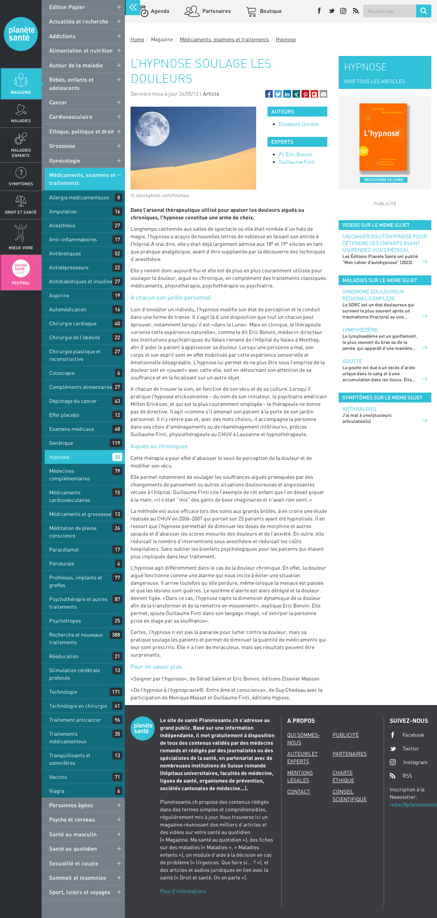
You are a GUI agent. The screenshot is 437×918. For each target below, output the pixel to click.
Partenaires (216, 11)
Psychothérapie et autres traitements (78, 603)
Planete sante (21, 34)
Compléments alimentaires (80, 387)
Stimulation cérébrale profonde (74, 674)
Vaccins (58, 777)
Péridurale (61, 563)
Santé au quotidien (73, 848)
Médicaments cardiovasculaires (69, 496)
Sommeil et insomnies (77, 877)
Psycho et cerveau (72, 819)
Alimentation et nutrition (81, 50)
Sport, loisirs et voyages (79, 891)
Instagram (409, 762)
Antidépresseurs (69, 267)
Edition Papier (67, 6)
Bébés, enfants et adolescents (71, 83)
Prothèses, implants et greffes (75, 581)
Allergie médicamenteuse (79, 197)
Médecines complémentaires (69, 475)
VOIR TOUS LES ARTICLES (374, 81)
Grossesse (62, 145)
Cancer (58, 102)
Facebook (407, 735)
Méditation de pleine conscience (72, 532)
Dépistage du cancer (73, 401)
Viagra (56, 791)
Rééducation (63, 656)
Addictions (62, 36)
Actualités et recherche (78, 21)
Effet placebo (64, 415)
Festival (21, 282)
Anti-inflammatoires (73, 239)
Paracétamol (64, 549)
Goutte (352, 361)
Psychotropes (65, 620)
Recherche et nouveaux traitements (76, 638)
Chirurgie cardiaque (72, 323)
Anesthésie (62, 225)
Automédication (67, 309)
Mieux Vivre (21, 247)
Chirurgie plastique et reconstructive (75, 355)
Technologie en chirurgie (78, 705)
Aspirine (59, 295)
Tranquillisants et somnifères (69, 759)
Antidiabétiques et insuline (80, 281)
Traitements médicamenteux (68, 737)
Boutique (270, 11)
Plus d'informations (183, 891)
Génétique (61, 443)
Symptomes (21, 183)
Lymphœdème (360, 329)
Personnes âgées (71, 805)
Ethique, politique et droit (81, 131)
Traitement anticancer (75, 719)
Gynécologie (64, 160)
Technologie (63, 691)
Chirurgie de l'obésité (74, 337)
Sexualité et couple (73, 863)
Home (137, 39)
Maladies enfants (21, 152)
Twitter (404, 748)
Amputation (63, 211)
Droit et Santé (21, 212)
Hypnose (59, 457)
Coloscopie (62, 373)
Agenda (159, 11)
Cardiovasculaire (70, 116)
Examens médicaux (71, 429)
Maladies (21, 120)
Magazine (21, 92)
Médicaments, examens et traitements (82, 178)
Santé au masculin (73, 834)
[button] (269, 94)
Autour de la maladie (76, 65)
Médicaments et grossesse (80, 514)
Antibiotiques (65, 253)
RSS (401, 776)
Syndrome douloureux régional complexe (373, 294)
